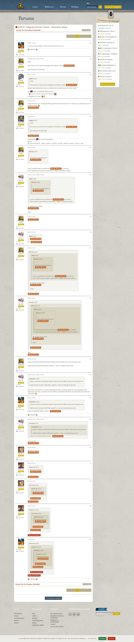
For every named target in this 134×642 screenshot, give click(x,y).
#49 (90, 232)
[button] (88, 3)
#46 (90, 147)
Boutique (75, 7)
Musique (35, 618)
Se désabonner (100, 616)
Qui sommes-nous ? (56, 613)
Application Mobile (38, 625)
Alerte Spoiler (69, 66)
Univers (16, 616)
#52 (90, 358)
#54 (90, 397)
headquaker (21, 365)
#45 (90, 116)
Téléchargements (37, 620)
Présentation (18, 613)
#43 (90, 74)
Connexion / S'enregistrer (113, 7)
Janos (21, 153)
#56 (90, 447)
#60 (90, 539)
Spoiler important (34, 535)
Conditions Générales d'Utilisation (57, 616)
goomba (21, 65)
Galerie (16, 623)
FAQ (33, 613)
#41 (90, 43)
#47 (90, 174)
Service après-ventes (57, 626)
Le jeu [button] (36, 7)
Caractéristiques (19, 618)
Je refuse (111, 638)
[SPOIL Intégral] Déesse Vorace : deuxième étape (41, 27)
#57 (90, 463)
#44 (90, 100)
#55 (90, 419)
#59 (90, 505)
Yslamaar (21, 49)
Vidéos (34, 616)
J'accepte (102, 638)
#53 (90, 374)
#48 (90, 216)
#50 (90, 247)
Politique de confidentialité (54, 621)
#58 (90, 481)
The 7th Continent (27, 30)
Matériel (16, 620)
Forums (63, 7)
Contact (52, 624)
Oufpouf (31, 151)
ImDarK (21, 80)
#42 (90, 58)
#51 (90, 298)
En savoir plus (92, 638)
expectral (21, 469)
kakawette (21, 453)
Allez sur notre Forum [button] (107, 84)
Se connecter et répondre (53, 598)
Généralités (37, 30)
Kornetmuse (21, 122)
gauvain (21, 254)
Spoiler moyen (33, 477)
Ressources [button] (50, 7)
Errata (34, 623)
